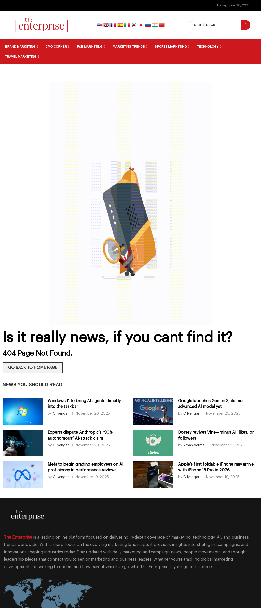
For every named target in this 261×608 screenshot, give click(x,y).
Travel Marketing (20, 57)
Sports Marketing (171, 46)
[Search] (219, 25)
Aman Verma (194, 445)
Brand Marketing (20, 46)
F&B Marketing (90, 46)
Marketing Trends (129, 46)
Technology (208, 46)
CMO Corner (56, 46)
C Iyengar (61, 413)
